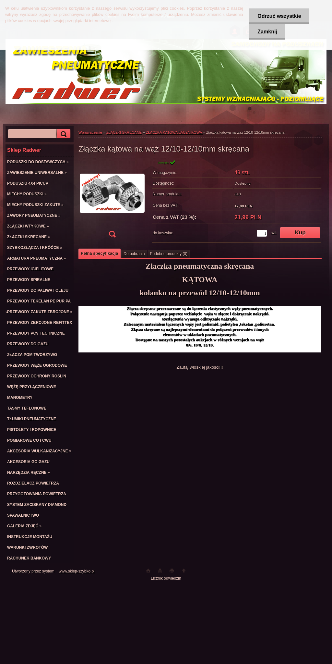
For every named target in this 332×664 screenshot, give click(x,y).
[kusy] (262, 233)
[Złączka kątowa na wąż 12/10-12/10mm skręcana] (112, 201)
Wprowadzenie (90, 132)
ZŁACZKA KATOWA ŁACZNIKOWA (174, 132)
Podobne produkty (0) (168, 254)
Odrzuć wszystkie (279, 16)
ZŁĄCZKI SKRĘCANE (124, 132)
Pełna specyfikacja (99, 253)
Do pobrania (134, 254)
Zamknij (267, 31)
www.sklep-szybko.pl (77, 571)
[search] (62, 134)
